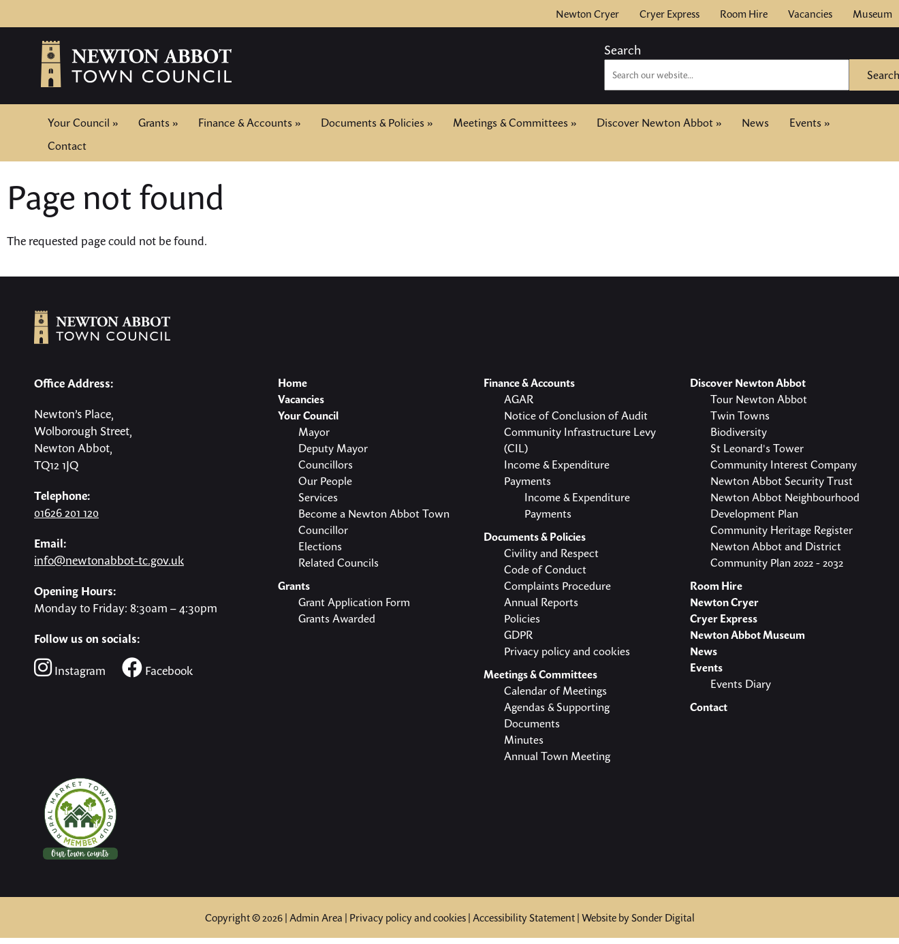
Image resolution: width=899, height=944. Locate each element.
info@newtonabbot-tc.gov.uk (109, 560)
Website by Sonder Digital (638, 917)
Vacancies (810, 13)
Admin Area (316, 917)
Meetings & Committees (514, 122)
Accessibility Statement (524, 917)
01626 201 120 (66, 512)
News (755, 122)
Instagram (70, 667)
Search (622, 50)
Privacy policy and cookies (407, 917)
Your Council (83, 122)
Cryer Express (669, 13)
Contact (67, 144)
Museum (872, 13)
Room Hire (744, 13)
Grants (158, 122)
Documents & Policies (376, 122)
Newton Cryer (587, 13)
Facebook (157, 667)
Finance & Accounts (249, 122)
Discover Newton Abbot (659, 122)
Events (809, 122)
